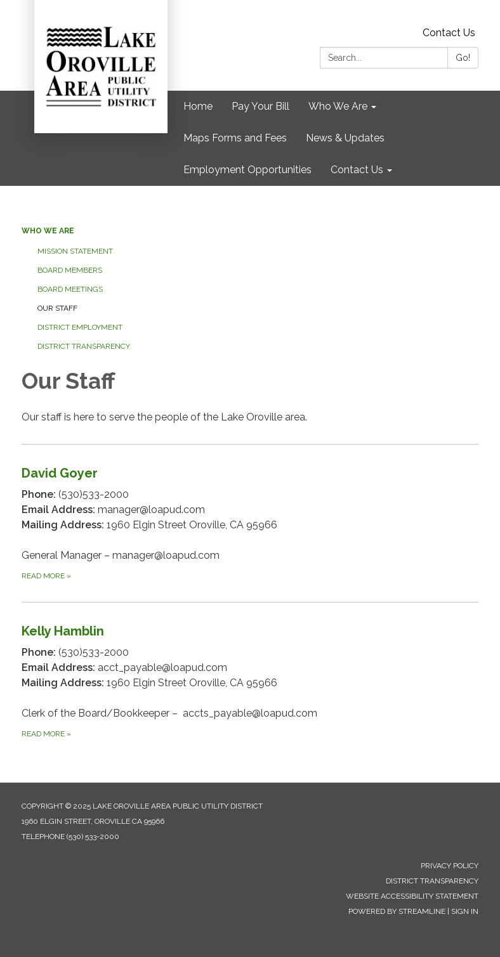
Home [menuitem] (198, 106)
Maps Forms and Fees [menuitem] (235, 138)
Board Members (69, 270)
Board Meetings (70, 289)
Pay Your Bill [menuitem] (260, 106)
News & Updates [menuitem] (345, 138)
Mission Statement (75, 251)
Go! (463, 58)
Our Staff (57, 308)
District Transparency (83, 346)
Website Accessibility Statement (412, 896)
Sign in (464, 911)
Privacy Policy (449, 865)
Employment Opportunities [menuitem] (247, 170)
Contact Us (449, 33)
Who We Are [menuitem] (337, 106)
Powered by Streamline (396, 911)
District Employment (79, 327)
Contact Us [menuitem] (357, 170)
